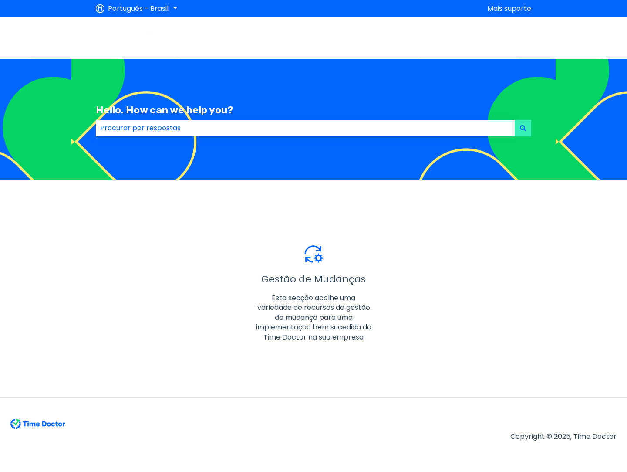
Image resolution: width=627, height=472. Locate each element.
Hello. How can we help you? (164, 110)
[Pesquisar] (523, 128)
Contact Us (503, 38)
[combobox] (305, 128)
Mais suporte (509, 9)
